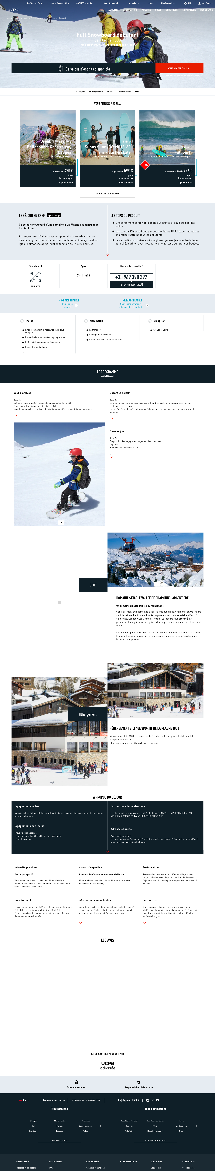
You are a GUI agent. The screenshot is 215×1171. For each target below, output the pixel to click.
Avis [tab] (137, 91)
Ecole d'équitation (85, 1126)
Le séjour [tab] (80, 91)
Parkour (86, 1131)
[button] (59, 229)
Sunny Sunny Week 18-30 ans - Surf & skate (107, 109)
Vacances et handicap (95, 1167)
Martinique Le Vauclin (155, 1131)
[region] (107, 44)
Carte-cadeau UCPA (128, 1161)
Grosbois (129, 1126)
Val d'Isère (129, 1131)
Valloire (155, 1126)
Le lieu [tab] (110, 91)
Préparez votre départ (26, 1167)
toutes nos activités (22, 18)
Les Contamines (182, 1126)
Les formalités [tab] (124, 91)
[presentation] (100, 1126)
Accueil (9, 18)
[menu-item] (113, 10)
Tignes (181, 1121)
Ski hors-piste (59, 1121)
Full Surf (167, 109)
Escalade (59, 1131)
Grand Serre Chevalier (129, 1121)
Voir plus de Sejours (107, 193)
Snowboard (38, 18)
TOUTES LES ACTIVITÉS (59, 1140)
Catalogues (156, 1167)
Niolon (181, 1131)
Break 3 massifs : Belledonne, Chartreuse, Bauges (48, 109)
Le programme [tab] (96, 91)
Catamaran (86, 1121)
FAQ (51, 1167)
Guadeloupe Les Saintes (155, 1121)
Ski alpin (33, 1121)
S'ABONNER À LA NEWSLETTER (86, 1100)
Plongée (59, 1126)
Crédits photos (188, 1167)
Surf (33, 1126)
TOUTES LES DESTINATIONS (155, 1140)
